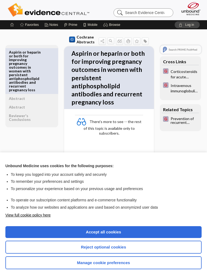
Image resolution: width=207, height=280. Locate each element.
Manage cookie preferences (103, 262)
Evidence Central (49, 10)
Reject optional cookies (103, 247)
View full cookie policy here (28, 215)
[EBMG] (180, 74)
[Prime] (70, 24)
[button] (112, 24)
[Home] (12, 24)
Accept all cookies (103, 232)
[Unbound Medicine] (189, 8)
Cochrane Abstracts (69, 39)
